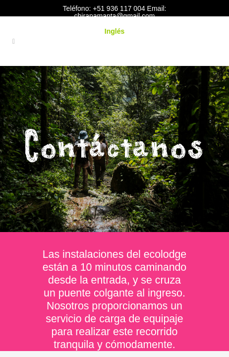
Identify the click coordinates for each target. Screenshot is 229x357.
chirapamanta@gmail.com (114, 16)
